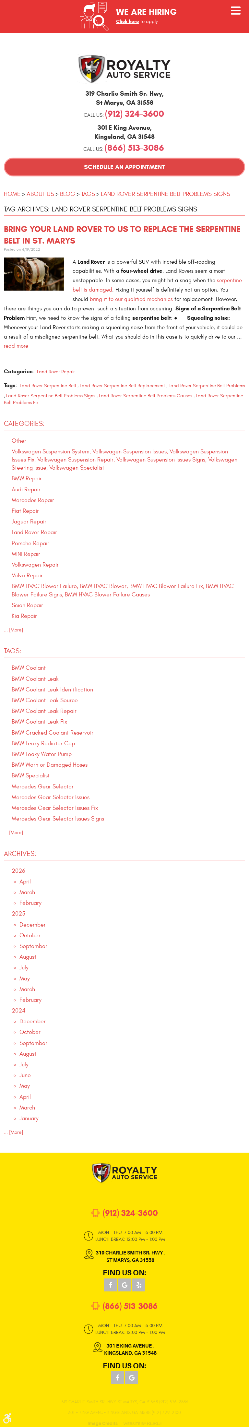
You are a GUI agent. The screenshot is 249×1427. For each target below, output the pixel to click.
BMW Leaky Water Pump (42, 754)
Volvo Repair (27, 575)
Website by (142, 1424)
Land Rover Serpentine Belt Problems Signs (165, 194)
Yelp (138, 1284)
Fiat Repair (25, 511)
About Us (40, 194)
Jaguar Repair (29, 521)
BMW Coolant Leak (35, 679)
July (24, 967)
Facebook (110, 1284)
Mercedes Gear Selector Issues (50, 797)
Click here (127, 21)
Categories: (24, 424)
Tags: (12, 651)
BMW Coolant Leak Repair (44, 711)
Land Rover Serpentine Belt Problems (207, 386)
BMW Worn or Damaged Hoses (50, 764)
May (24, 978)
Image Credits (103, 1423)
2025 (18, 913)
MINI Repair (26, 554)
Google (124, 1284)
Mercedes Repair (33, 500)
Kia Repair (24, 616)
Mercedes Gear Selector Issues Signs (58, 818)
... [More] (13, 630)
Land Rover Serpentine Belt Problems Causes (145, 396)
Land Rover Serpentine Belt (48, 386)
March (27, 892)
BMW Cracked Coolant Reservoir (52, 732)
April (25, 881)
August (27, 956)
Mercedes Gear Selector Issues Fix (55, 808)
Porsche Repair (30, 543)
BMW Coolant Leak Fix (39, 721)
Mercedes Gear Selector (43, 786)
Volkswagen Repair (35, 564)
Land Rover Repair (56, 372)
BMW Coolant (29, 668)
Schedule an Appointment (124, 167)
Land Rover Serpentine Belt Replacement (122, 386)
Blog (67, 194)
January (29, 1118)
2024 (19, 1010)
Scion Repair (27, 605)
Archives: (20, 854)
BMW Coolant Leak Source (45, 700)
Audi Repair (26, 489)
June (25, 1075)
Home (12, 194)
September (33, 946)
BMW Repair (27, 478)
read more (16, 346)
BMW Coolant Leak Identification (52, 689)
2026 (18, 871)
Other (19, 441)
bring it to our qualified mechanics (131, 299)
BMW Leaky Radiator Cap (43, 743)
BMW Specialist (31, 775)
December (32, 924)
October (30, 935)
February (30, 903)
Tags (88, 194)
